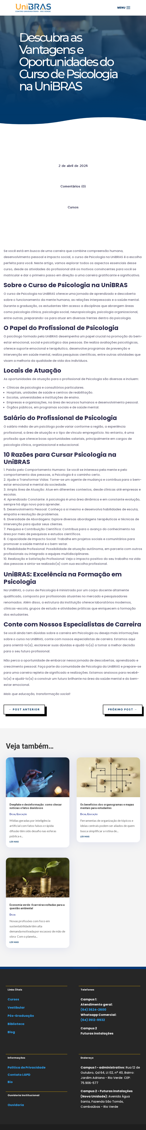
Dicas (12, 814)
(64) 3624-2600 (93, 1009)
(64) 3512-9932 (93, 1020)
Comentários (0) (73, 186)
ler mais (14, 841)
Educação (22, 814)
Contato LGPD (19, 1075)
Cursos (73, 207)
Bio (10, 1082)
